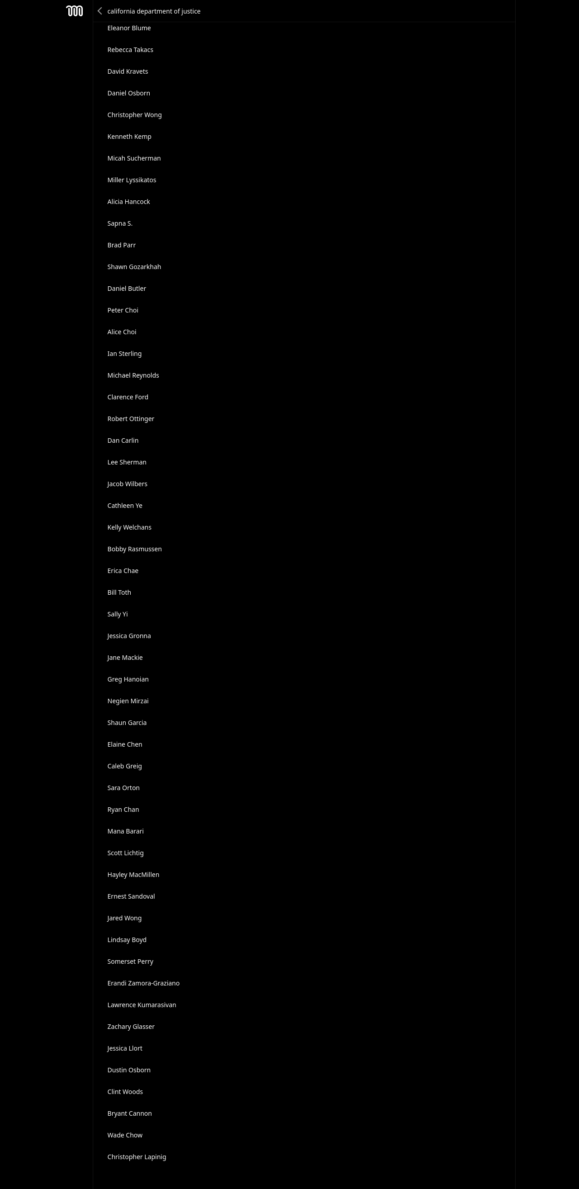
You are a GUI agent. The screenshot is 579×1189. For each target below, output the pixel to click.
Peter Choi (123, 310)
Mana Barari (126, 831)
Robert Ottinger (131, 418)
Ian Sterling (125, 353)
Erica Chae (123, 570)
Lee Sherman (127, 462)
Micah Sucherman (134, 158)
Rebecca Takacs (130, 49)
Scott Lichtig (126, 852)
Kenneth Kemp (130, 136)
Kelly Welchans (130, 527)
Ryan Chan (123, 809)
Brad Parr (122, 245)
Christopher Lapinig (137, 1156)
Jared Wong (125, 918)
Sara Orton (124, 787)
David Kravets (128, 71)
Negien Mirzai (128, 700)
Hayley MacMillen (134, 874)
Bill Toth (120, 592)
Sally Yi (118, 614)
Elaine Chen (125, 744)
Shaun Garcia (127, 722)
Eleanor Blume (129, 28)
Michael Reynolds (133, 375)
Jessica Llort (125, 1048)
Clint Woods (125, 1091)
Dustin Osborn (129, 1070)
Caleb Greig (125, 766)
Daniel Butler (127, 288)
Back (100, 11)
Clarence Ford (128, 397)
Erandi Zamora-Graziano (144, 983)
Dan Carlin (123, 440)
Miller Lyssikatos (132, 179)
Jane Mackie (125, 657)
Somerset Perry (130, 961)
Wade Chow (125, 1135)
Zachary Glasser (131, 1026)
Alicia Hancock (129, 201)
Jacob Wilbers (127, 483)
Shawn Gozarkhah (134, 266)
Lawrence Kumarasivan (142, 1004)
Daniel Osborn (129, 93)
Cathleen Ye (125, 505)
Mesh (75, 10)
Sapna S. (120, 223)
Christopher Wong (135, 114)
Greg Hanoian (128, 679)
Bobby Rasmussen (135, 549)
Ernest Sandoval (131, 896)
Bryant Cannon (130, 1113)
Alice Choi (122, 331)
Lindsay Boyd (127, 939)
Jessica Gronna (129, 635)
